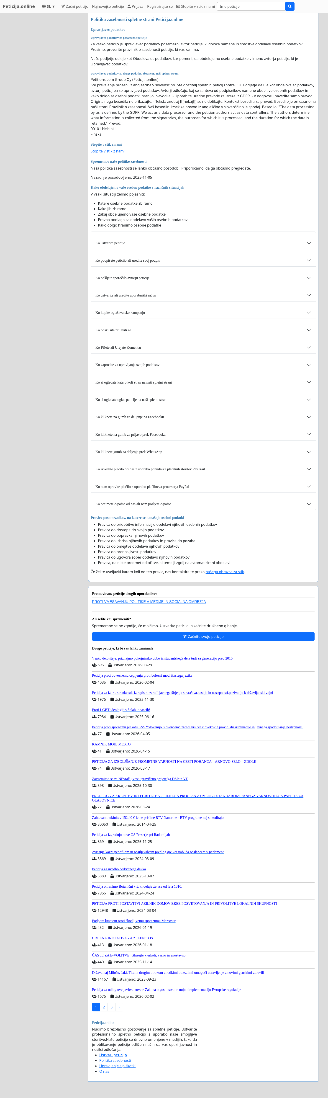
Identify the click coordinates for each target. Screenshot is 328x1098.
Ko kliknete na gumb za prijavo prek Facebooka (130, 434)
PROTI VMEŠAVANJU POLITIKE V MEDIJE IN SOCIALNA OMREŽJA (149, 602)
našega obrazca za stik (225, 571)
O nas (104, 1071)
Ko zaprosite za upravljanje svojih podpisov (127, 365)
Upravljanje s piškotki (117, 1065)
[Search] (251, 6)
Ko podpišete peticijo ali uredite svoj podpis (127, 260)
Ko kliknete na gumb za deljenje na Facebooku (129, 417)
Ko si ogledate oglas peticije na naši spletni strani (131, 400)
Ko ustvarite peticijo (110, 243)
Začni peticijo (74, 6)
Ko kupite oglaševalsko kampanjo (120, 312)
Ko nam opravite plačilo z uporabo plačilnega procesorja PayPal (142, 487)
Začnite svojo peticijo (203, 636)
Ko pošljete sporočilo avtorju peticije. (122, 278)
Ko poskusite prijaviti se (113, 330)
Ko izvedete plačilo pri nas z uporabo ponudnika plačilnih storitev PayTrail (150, 469)
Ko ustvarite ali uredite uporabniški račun (125, 295)
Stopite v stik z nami (195, 6)
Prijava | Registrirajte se (150, 6)
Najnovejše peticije (108, 6)
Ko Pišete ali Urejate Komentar (118, 347)
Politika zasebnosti (115, 1060)
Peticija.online (19, 6)
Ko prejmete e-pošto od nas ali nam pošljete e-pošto (133, 504)
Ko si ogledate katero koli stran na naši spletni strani (133, 382)
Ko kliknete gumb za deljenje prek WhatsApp (128, 452)
